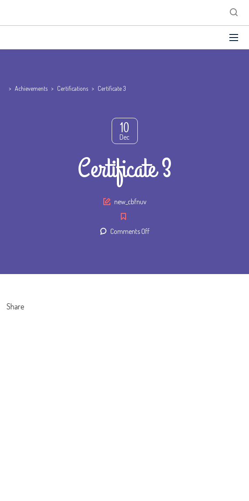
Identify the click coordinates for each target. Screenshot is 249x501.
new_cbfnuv (130, 201)
